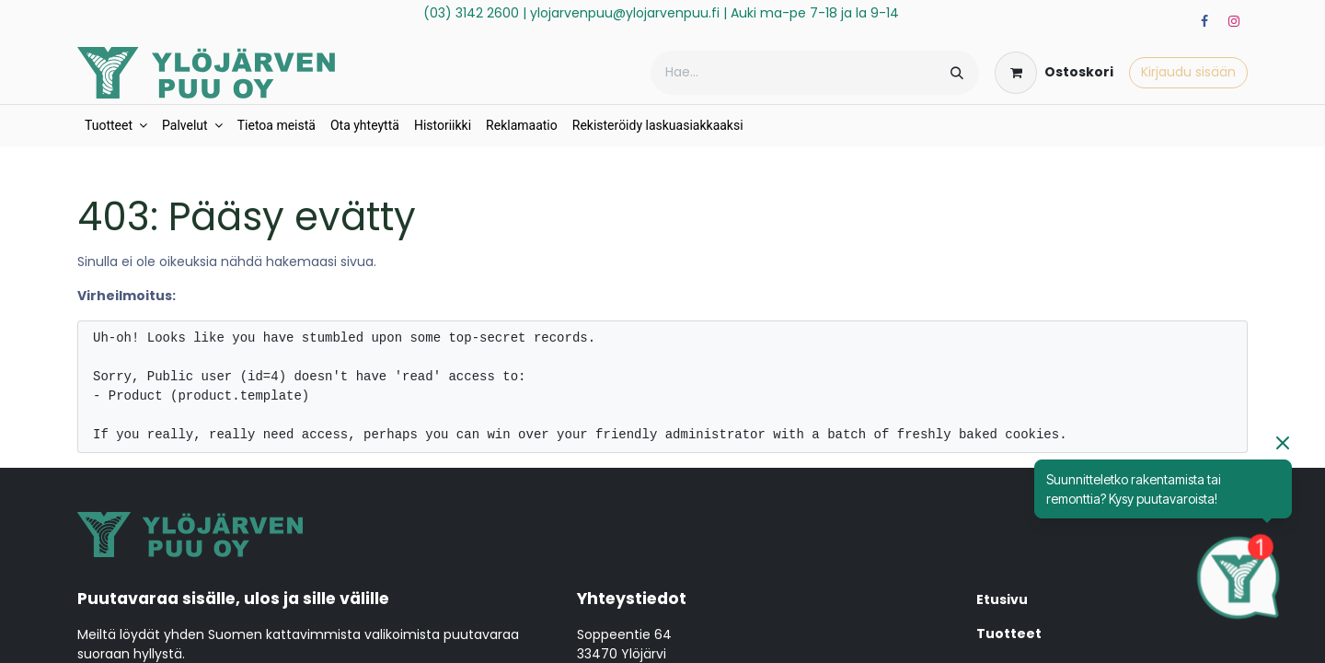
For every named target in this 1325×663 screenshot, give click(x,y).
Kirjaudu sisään (1188, 72)
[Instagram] (1234, 21)
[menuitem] (116, 126)
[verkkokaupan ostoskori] (1054, 72)
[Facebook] (1204, 21)
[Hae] (957, 73)
